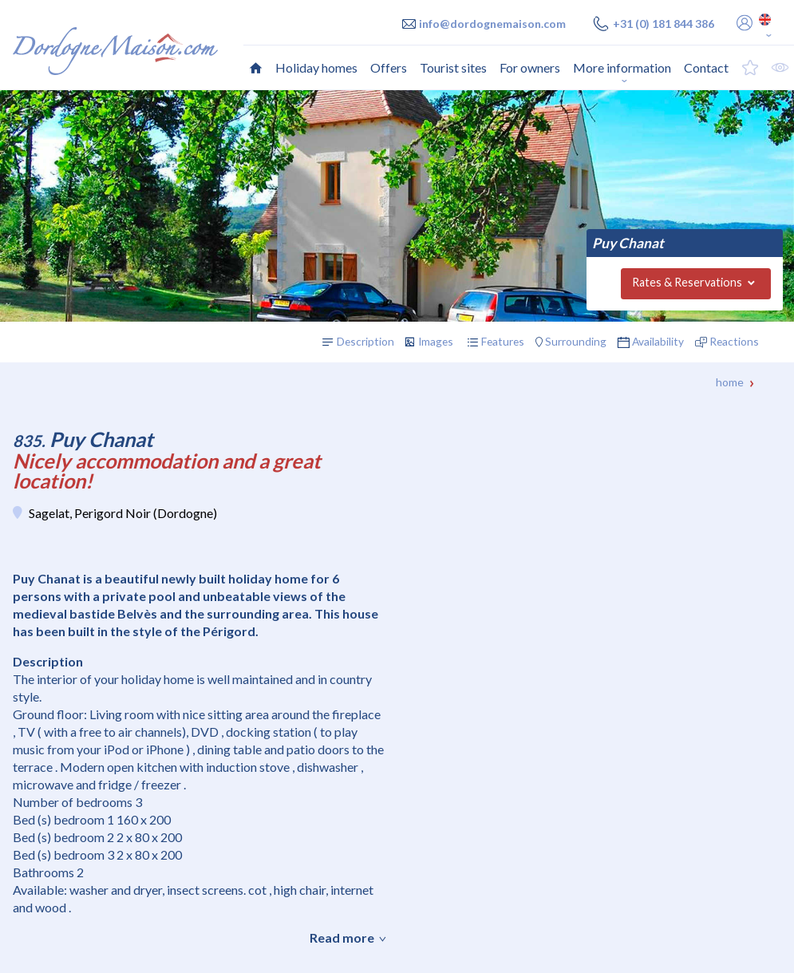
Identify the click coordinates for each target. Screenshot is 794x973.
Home (730, 382)
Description (365, 341)
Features (502, 341)
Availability (658, 341)
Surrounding (575, 341)
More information (622, 67)
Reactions (734, 341)
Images (435, 341)
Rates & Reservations (687, 282)
